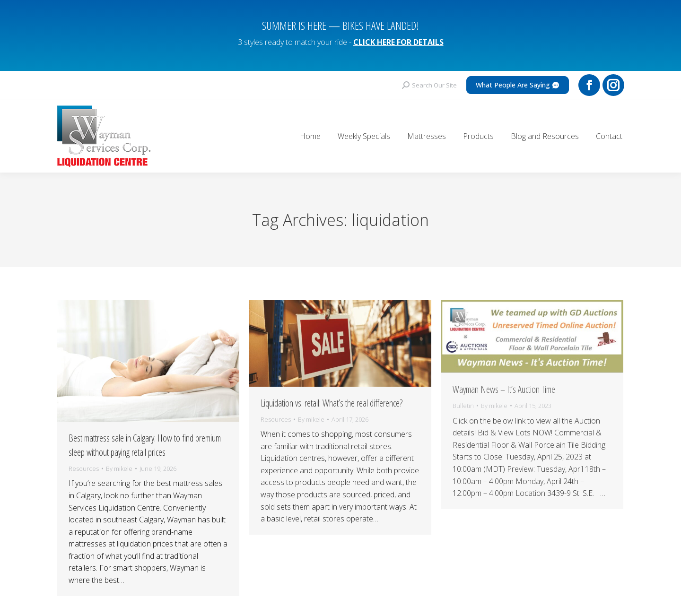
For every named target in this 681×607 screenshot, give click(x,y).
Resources (84, 460)
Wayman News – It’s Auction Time (504, 380)
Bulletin (463, 397)
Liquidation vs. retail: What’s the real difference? (331, 394)
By (119, 460)
